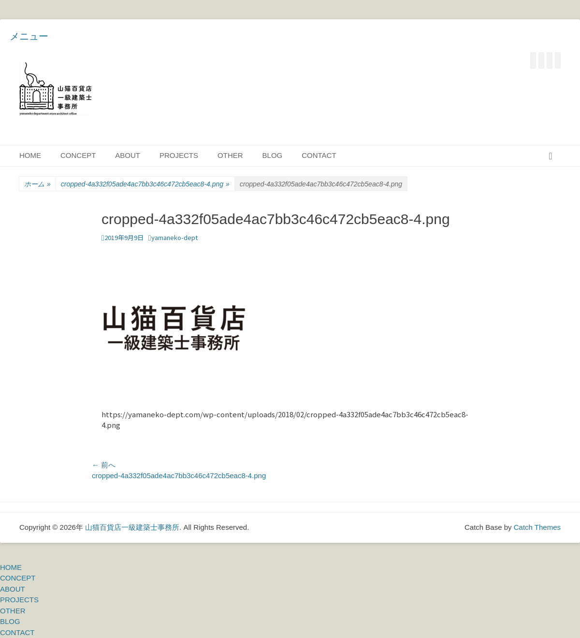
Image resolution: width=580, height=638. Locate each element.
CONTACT (319, 155)
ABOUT (127, 155)
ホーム (37, 184)
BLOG (272, 155)
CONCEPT (78, 155)
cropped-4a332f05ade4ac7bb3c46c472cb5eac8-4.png (145, 184)
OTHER (230, 155)
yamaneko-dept (174, 237)
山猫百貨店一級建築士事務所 (132, 527)
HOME (30, 155)
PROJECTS (179, 155)
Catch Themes (537, 527)
